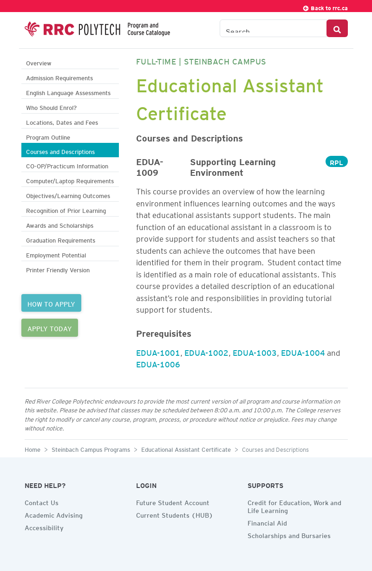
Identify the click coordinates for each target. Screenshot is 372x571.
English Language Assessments (68, 92)
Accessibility (44, 526)
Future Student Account (172, 501)
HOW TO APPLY (51, 303)
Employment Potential (56, 254)
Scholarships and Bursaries (289, 534)
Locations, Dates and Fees (62, 121)
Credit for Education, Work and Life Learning (294, 505)
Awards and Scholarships (59, 224)
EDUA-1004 (303, 351)
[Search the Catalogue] (273, 28)
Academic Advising (54, 514)
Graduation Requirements (60, 239)
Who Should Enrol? (51, 106)
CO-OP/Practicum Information (67, 165)
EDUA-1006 (158, 363)
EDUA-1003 (255, 351)
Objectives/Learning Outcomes (68, 194)
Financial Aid (267, 522)
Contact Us (42, 501)
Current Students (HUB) (174, 514)
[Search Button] (337, 28)
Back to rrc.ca (325, 7)
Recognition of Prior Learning (66, 209)
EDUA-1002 (206, 351)
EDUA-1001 (158, 351)
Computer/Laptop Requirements (70, 180)
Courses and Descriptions (60, 150)
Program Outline (48, 136)
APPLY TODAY (49, 327)
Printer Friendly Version (58, 269)
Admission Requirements (59, 77)
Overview (39, 62)
